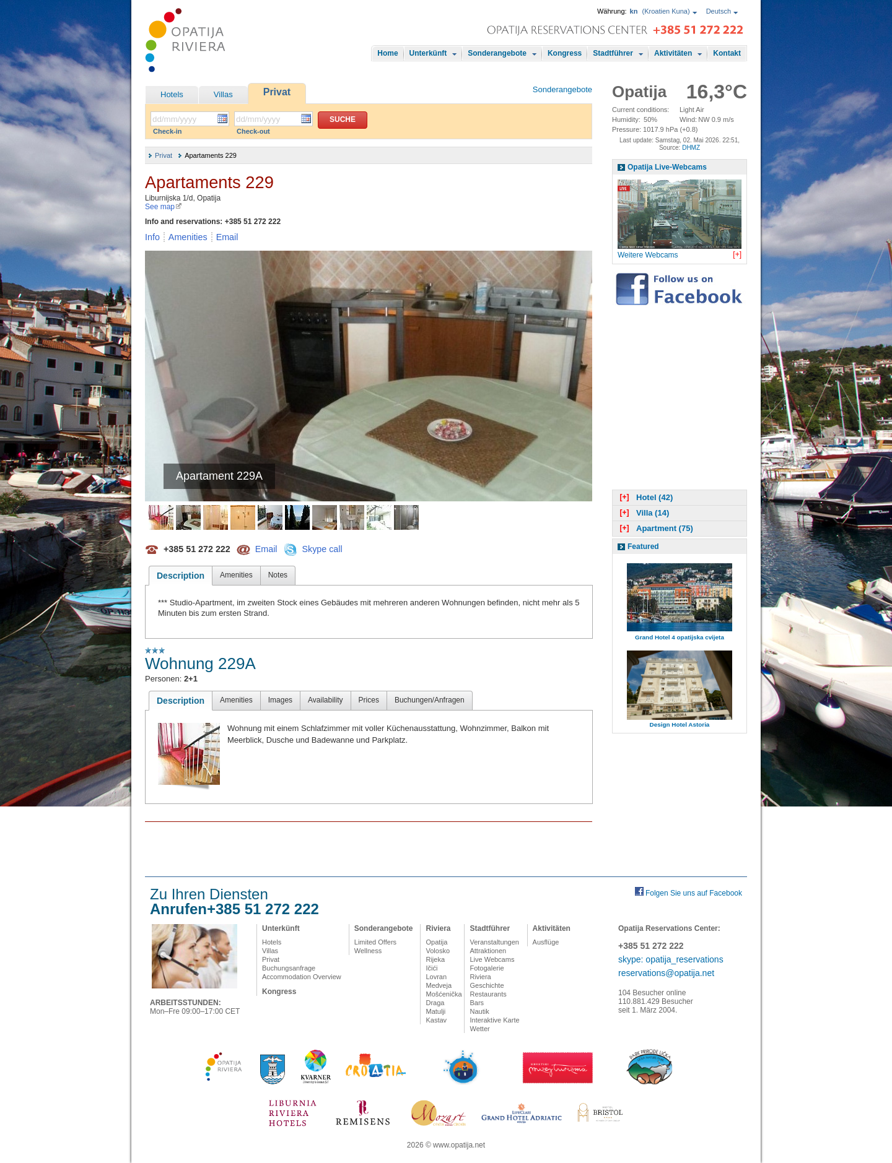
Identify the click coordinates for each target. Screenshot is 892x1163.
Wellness (368, 950)
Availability (325, 700)
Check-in (167, 131)
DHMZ (691, 147)
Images (280, 700)
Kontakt (727, 53)
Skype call (322, 548)
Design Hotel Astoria (680, 724)
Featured (643, 546)
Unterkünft (428, 53)
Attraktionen (488, 950)
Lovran (436, 976)
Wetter (479, 1028)
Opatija (436, 942)
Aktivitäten (673, 53)
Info (152, 237)
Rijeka (435, 959)
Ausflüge (546, 942)
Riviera (438, 928)
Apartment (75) (655, 528)
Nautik (479, 1011)
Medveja (439, 985)
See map (163, 206)
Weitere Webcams (648, 255)
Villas (223, 94)
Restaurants (488, 994)
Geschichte (487, 985)
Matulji (435, 1011)
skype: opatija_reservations (671, 959)
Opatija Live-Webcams (667, 167)
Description (180, 576)
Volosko (438, 950)
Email (227, 237)
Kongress (565, 53)
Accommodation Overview (301, 976)
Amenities (188, 237)
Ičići (431, 968)
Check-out (253, 131)
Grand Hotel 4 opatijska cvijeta (679, 637)
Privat (277, 92)
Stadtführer (613, 53)
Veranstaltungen (494, 942)
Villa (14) (643, 512)
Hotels (171, 94)
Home (387, 53)
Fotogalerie (487, 968)
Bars (477, 1002)
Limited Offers (375, 942)
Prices (369, 700)
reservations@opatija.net (666, 973)
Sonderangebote (497, 53)
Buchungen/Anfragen (430, 700)
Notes (277, 575)
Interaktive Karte (494, 1020)
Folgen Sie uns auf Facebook (693, 893)
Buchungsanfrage (288, 968)
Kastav (436, 1020)
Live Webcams (492, 959)
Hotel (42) (645, 497)
